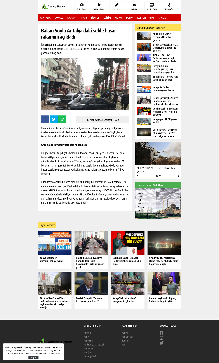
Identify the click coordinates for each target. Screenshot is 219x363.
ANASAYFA (45, 17)
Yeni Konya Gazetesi (94, 344)
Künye (125, 332)
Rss (123, 344)
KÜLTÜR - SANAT (145, 17)
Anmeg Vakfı (90, 356)
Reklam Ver (127, 336)
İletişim (125, 340)
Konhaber (88, 348)
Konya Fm (88, 340)
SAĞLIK (162, 17)
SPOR (84, 17)
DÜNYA (129, 17)
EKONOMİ (72, 17)
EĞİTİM (107, 17)
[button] (178, 175)
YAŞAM (118, 17)
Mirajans (88, 352)
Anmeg (87, 332)
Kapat (33, 357)
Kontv (86, 336)
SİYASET (95, 17)
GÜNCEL (59, 17)
